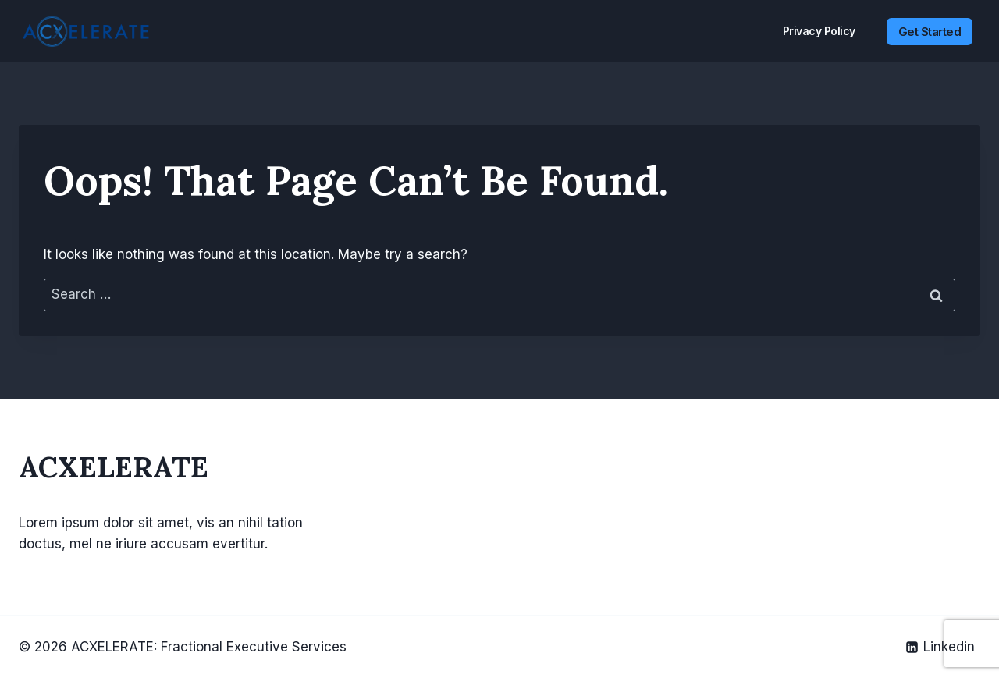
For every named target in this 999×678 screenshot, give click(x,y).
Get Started (930, 31)
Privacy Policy (819, 30)
